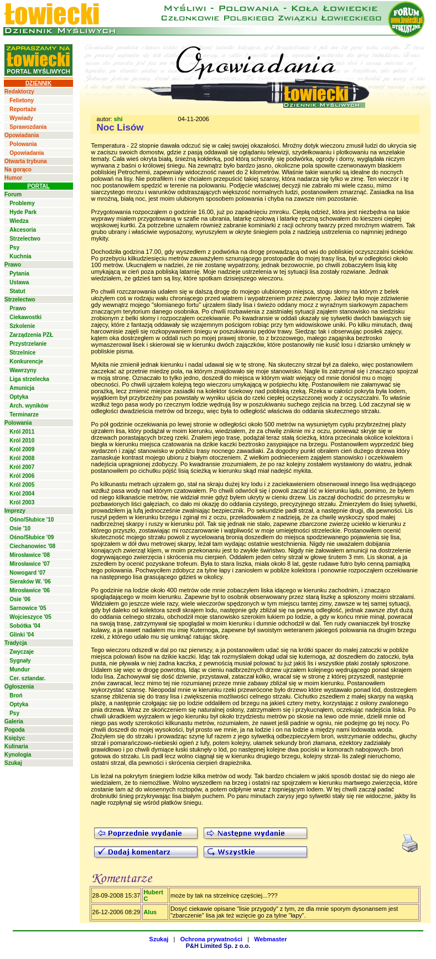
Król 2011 (21, 432)
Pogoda (14, 730)
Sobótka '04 (24, 626)
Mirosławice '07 (29, 564)
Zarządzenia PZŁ (31, 335)
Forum (13, 194)
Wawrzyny (23, 370)
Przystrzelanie (27, 344)
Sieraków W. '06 (30, 581)
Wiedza (18, 221)
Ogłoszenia (19, 687)
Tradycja (15, 643)
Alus (150, 912)
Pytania (19, 273)
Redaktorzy (19, 91)
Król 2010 (21, 440)
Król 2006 (21, 476)
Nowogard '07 (27, 573)
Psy (14, 247)
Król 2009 (21, 449)
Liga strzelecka (29, 379)
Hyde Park (23, 212)
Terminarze (24, 414)
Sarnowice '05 (27, 608)
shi (118, 119)
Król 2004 (21, 494)
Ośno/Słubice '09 (31, 537)
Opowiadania (21, 135)
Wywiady (21, 118)
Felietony (21, 100)
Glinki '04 (21, 635)
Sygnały (19, 661)
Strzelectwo (24, 239)
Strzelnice (22, 353)
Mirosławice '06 (29, 590)
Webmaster (270, 939)
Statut (17, 291)
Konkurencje (26, 361)
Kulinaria (16, 746)
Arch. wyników (28, 406)
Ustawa (19, 282)
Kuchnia (20, 256)
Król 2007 (21, 467)
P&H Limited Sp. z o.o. (218, 945)
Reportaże (22, 109)
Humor (13, 178)
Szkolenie (22, 326)
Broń (15, 695)
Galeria (13, 721)
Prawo (12, 265)
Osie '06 (19, 599)
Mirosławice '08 (29, 555)
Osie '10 (19, 528)
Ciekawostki (25, 317)
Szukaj (13, 763)
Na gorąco (18, 169)
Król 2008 (21, 458)
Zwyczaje (21, 652)
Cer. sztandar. (27, 678)
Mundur (19, 669)
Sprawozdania (27, 127)
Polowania (23, 144)
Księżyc (14, 738)
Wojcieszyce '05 (30, 617)
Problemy (22, 203)
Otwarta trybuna (25, 161)
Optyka (18, 397)
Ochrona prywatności (211, 939)
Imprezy (14, 511)
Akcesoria (22, 230)
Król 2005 (21, 485)
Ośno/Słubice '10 (31, 520)
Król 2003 (21, 502)
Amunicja (21, 388)
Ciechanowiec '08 (32, 546)
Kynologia (17, 755)
